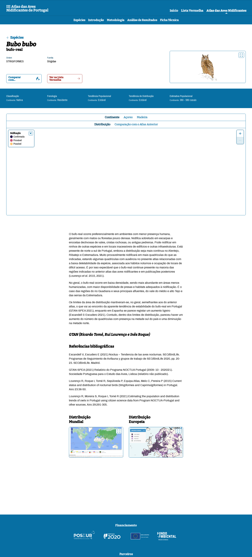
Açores (128, 117)
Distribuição (102, 124)
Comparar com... (24, 78)
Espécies (79, 20)
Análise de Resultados (142, 20)
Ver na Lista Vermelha (65, 78)
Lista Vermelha (192, 11)
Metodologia (115, 20)
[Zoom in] (240, 133)
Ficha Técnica (169, 20)
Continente (112, 117)
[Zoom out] (240, 140)
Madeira (142, 117)
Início (174, 11)
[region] (126, 171)
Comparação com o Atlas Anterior (136, 124)
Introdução (96, 20)
